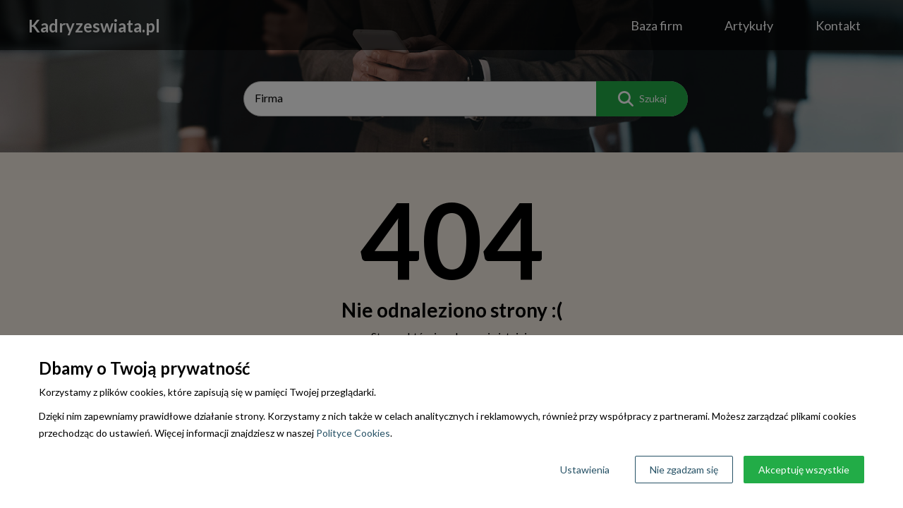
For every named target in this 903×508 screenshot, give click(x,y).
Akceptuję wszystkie (803, 470)
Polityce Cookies (353, 433)
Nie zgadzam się (684, 470)
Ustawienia (585, 470)
